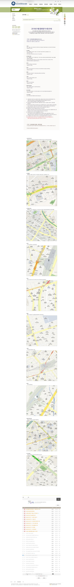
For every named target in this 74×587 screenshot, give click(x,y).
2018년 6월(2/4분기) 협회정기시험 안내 (31, 567)
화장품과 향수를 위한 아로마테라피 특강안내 (32, 547)
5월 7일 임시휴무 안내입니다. (30, 569)
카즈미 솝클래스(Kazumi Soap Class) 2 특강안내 (33, 551)
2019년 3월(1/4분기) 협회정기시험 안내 (32, 535)
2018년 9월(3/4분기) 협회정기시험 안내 (31, 555)
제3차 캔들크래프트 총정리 (30, 553)
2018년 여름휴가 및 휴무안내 (30, 561)
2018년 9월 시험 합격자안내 (30, 549)
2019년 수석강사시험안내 (29, 533)
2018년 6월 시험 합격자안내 (30, 563)
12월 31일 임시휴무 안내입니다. (30, 543)
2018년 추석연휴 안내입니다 (30, 559)
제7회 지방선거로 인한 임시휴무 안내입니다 (32, 565)
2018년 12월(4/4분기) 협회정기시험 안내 (32, 545)
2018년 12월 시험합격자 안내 (30, 541)
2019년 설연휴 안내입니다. (30, 539)
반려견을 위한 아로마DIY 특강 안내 (31, 537)
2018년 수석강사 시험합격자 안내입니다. (32, 557)
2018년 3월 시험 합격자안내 (30, 571)
